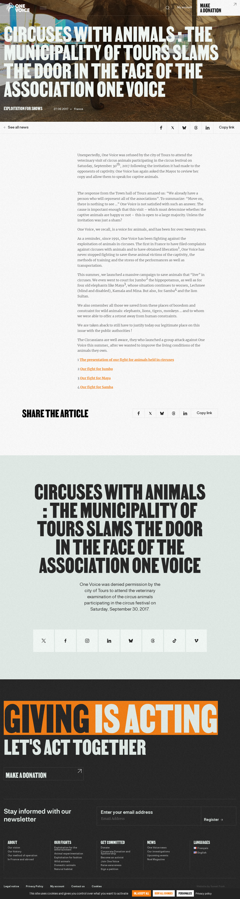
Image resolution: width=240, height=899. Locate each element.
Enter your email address (127, 813)
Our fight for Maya (95, 378)
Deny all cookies (164, 893)
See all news (16, 127)
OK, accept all (141, 893)
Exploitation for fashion (68, 858)
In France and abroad (21, 860)
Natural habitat (63, 869)
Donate (105, 848)
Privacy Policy (34, 887)
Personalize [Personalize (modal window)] (185, 893)
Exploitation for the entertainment (65, 849)
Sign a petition (109, 869)
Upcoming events (157, 856)
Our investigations (158, 852)
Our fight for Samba (96, 387)
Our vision (14, 848)
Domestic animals (65, 865)
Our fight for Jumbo (96, 369)
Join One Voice (110, 862)
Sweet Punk (217, 887)
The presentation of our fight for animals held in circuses (127, 360)
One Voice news (156, 848)
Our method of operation (22, 856)
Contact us (78, 887)
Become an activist (112, 858)
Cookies (97, 887)
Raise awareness (111, 865)
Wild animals (62, 862)
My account (184, 7)
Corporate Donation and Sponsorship (115, 853)
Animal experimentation (68, 854)
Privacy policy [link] (204, 893)
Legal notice (11, 887)
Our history (14, 852)
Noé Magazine (156, 860)
